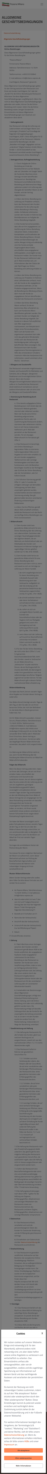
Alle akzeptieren (24, 1450)
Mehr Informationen (23, 1465)
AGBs (26, 1441)
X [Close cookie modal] (42, 1333)
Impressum (9, 1444)
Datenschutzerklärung (14, 1435)
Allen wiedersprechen (23, 1458)
